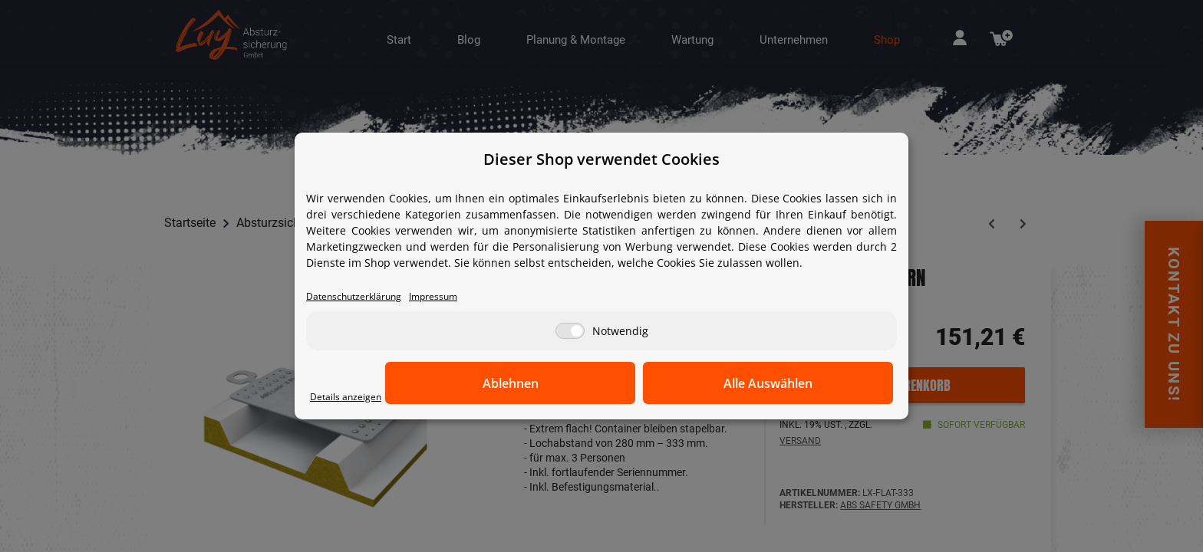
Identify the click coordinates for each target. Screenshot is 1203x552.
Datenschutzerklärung (363, 297)
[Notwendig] (570, 332)
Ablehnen (656, 384)
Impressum (457, 297)
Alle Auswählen (816, 384)
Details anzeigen (352, 397)
